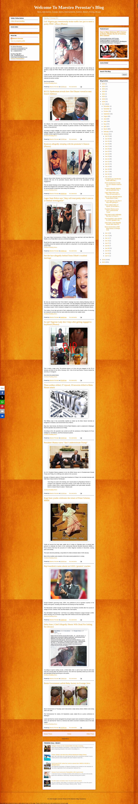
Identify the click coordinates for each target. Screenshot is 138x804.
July (105, 119)
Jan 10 (107, 240)
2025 (103, 84)
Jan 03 (107, 251)
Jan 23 (107, 156)
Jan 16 (107, 174)
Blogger (88, 799)
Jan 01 (107, 255)
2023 (103, 89)
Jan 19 (107, 166)
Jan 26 (107, 149)
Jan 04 (107, 248)
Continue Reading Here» (50, 83)
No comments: (73, 86)
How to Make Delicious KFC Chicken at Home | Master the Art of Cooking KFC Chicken (113, 33)
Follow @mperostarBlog (18, 21)
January (106, 134)
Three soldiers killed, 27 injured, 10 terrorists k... (112, 205)
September (107, 114)
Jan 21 (107, 161)
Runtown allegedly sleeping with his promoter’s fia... (112, 189)
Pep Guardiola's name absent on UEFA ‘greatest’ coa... (113, 219)
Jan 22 (107, 159)
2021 (103, 94)
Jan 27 (107, 146)
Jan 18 (107, 169)
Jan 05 (107, 245)
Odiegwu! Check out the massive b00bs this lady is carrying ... (68, 746)
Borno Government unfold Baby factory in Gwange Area (67, 683)
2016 (103, 259)
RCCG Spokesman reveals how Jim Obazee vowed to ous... (113, 184)
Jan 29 (107, 141)
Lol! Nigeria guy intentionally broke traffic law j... (113, 179)
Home (69, 734)
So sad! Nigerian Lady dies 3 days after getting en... (113, 201)
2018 (103, 101)
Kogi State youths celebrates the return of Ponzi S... (113, 215)
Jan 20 (107, 164)
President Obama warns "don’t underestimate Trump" (66, 442)
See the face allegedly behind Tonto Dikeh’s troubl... (113, 197)
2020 (103, 96)
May (105, 124)
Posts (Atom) (72, 738)
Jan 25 (107, 151)
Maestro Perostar (18, 38)
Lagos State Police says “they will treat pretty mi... (113, 193)
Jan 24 (107, 154)
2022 (103, 91)
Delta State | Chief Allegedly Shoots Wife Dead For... (113, 223)
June (105, 121)
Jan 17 (107, 171)
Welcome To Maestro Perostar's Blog (69, 7)
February (106, 131)
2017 (103, 104)
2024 (103, 86)
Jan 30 (107, 138)
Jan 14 (107, 176)
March (106, 129)
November (107, 109)
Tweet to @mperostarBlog (17, 58)
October (106, 111)
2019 (103, 99)
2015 (103, 262)
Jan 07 (107, 243)
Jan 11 (107, 238)
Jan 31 (107, 136)
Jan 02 (107, 253)
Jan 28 (107, 144)
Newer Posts (48, 734)
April (105, 126)
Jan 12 (107, 235)
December (107, 106)
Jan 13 (107, 233)
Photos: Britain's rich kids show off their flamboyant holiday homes (69, 754)
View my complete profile (18, 41)
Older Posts (90, 734)
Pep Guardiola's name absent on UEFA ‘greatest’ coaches (67, 566)
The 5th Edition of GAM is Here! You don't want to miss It (67, 781)
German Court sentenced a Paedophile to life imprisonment (67, 772)
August (106, 116)
